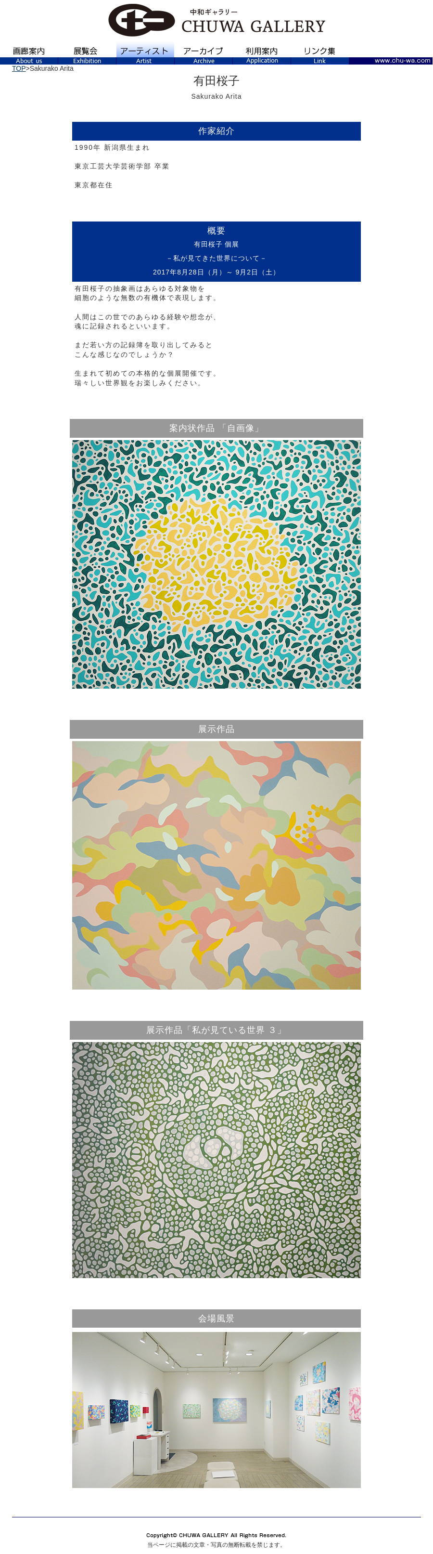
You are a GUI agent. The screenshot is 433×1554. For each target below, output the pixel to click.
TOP (19, 68)
